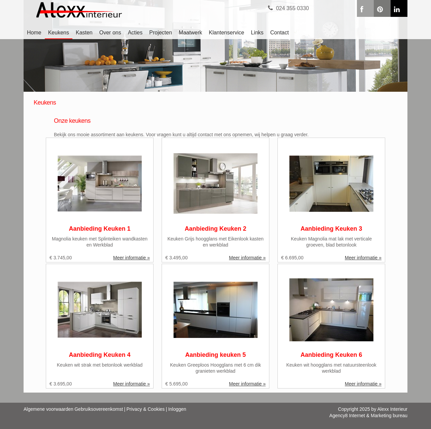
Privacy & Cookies (146, 409)
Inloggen (177, 409)
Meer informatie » (131, 257)
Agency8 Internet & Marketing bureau (368, 415)
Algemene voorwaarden (48, 409)
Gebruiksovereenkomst (98, 409)
